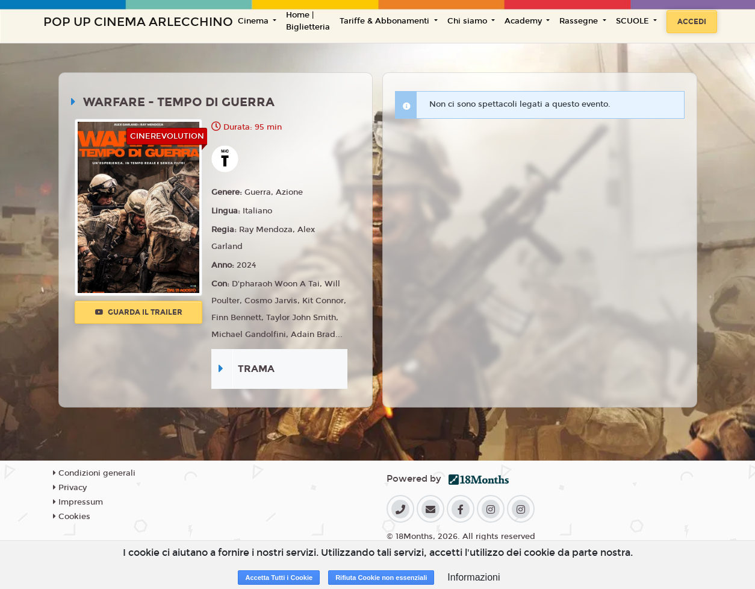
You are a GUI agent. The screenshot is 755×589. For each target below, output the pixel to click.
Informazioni (473, 577)
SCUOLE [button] (633, 21)
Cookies (71, 516)
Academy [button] (524, 21)
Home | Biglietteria (308, 21)
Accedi (691, 21)
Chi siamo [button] (468, 21)
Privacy (70, 488)
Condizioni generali (94, 473)
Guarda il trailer (138, 312)
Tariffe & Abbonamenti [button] (386, 21)
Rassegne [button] (579, 21)
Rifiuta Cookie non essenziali (381, 577)
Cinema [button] (254, 21)
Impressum (78, 502)
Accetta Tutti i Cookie (278, 577)
